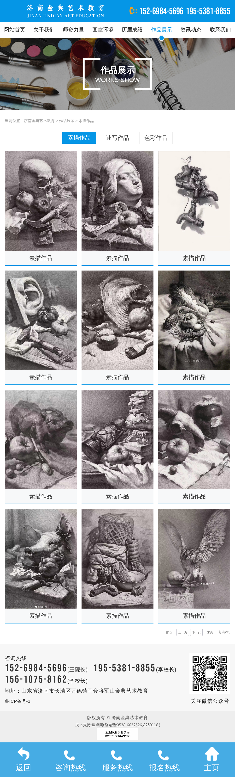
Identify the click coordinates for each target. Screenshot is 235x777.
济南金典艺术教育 (39, 121)
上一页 (182, 632)
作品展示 (161, 30)
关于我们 (44, 30)
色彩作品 (155, 138)
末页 (210, 632)
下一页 (196, 632)
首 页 (169, 632)
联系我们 (220, 30)
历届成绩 (132, 30)
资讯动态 (190, 30)
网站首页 (14, 30)
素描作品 (86, 121)
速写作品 (117, 138)
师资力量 (73, 30)
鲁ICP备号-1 (18, 701)
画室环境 (102, 30)
